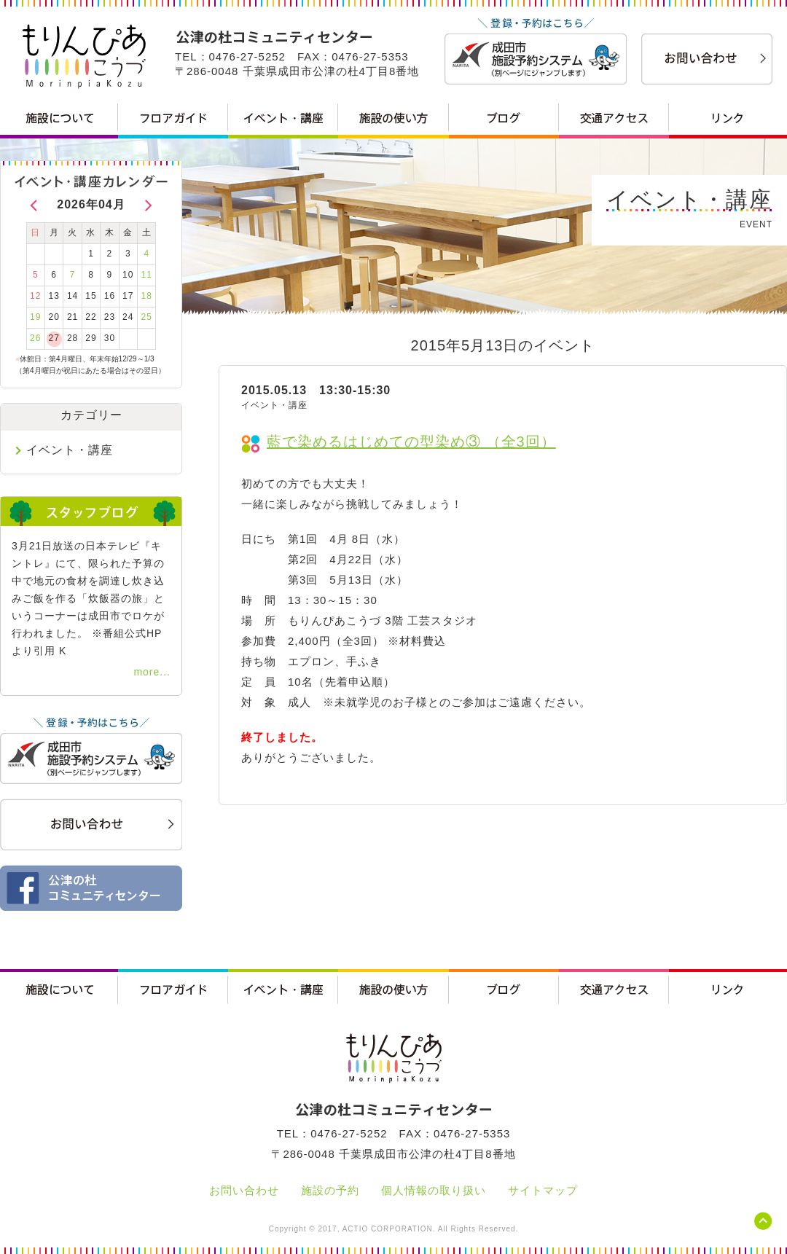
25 (146, 317)
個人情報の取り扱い (433, 1190)
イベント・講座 (69, 450)
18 (146, 296)
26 (35, 338)
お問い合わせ (244, 1190)
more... (152, 672)
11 (146, 275)
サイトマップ (543, 1190)
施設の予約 (330, 1190)
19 (35, 317)
